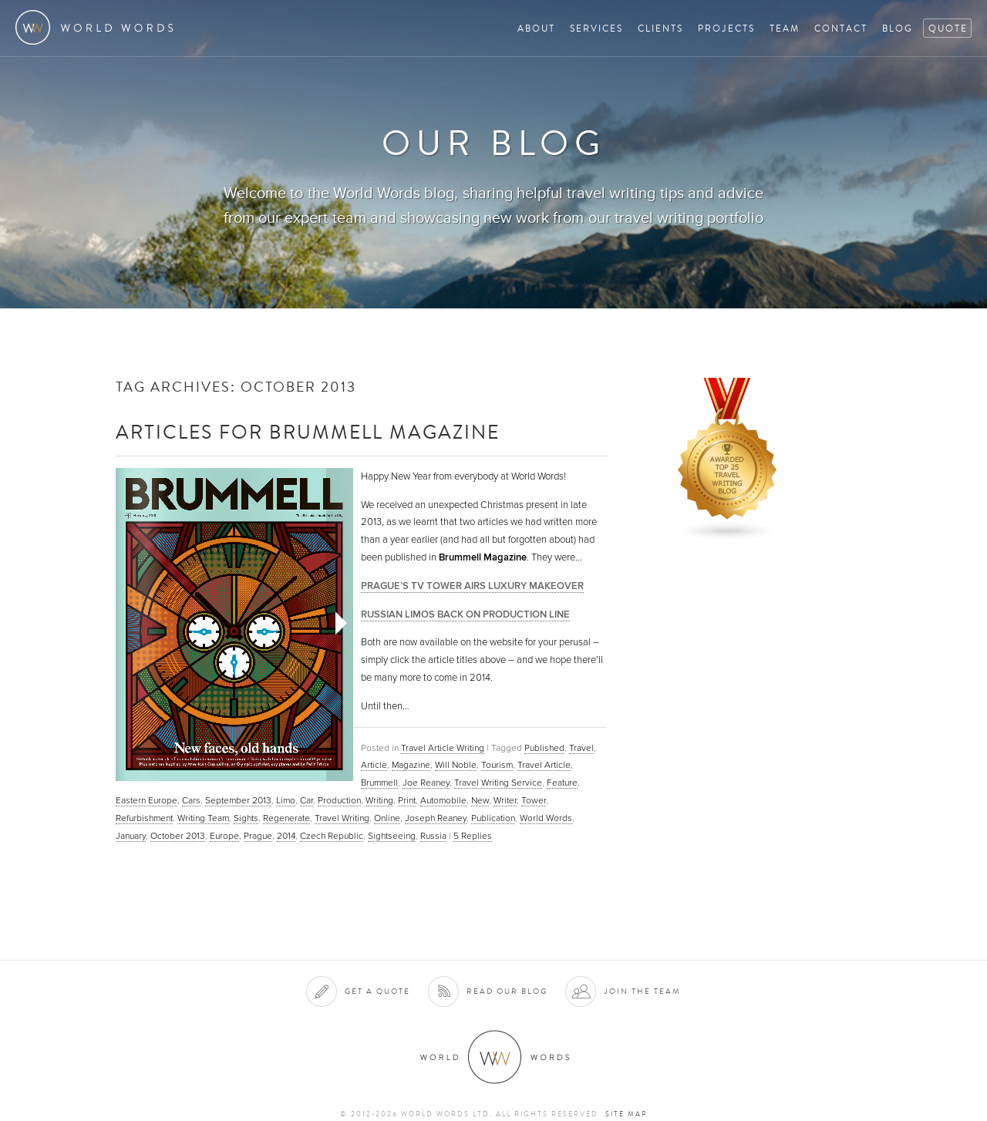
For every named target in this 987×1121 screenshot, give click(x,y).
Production (339, 800)
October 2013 (177, 835)
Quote (948, 28)
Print (407, 800)
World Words (98, 27)
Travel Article (544, 764)
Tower (533, 800)
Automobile (443, 800)
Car (306, 800)
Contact (840, 28)
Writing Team (203, 818)
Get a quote (377, 991)
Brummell (379, 782)
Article (374, 764)
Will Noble (456, 764)
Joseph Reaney (436, 818)
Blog (897, 28)
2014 (286, 835)
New (480, 800)
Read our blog (507, 991)
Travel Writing (342, 818)
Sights (246, 818)
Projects (726, 28)
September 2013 (238, 800)
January (131, 835)
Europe (224, 835)
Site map (626, 1114)
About (536, 28)
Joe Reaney (426, 782)
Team (785, 28)
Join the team (642, 991)
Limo (285, 800)
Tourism (497, 764)
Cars (191, 800)
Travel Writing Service (498, 782)
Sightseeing (392, 835)
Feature (562, 782)
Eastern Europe (146, 800)
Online (387, 818)
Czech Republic (331, 835)
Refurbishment (144, 818)
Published (544, 747)
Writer (505, 800)
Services (596, 28)
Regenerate (286, 818)
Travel (581, 747)
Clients (660, 28)
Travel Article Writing (442, 747)
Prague (258, 835)
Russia (433, 835)
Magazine (411, 764)
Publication (493, 818)
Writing (379, 800)
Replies (472, 835)
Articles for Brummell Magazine (308, 431)
